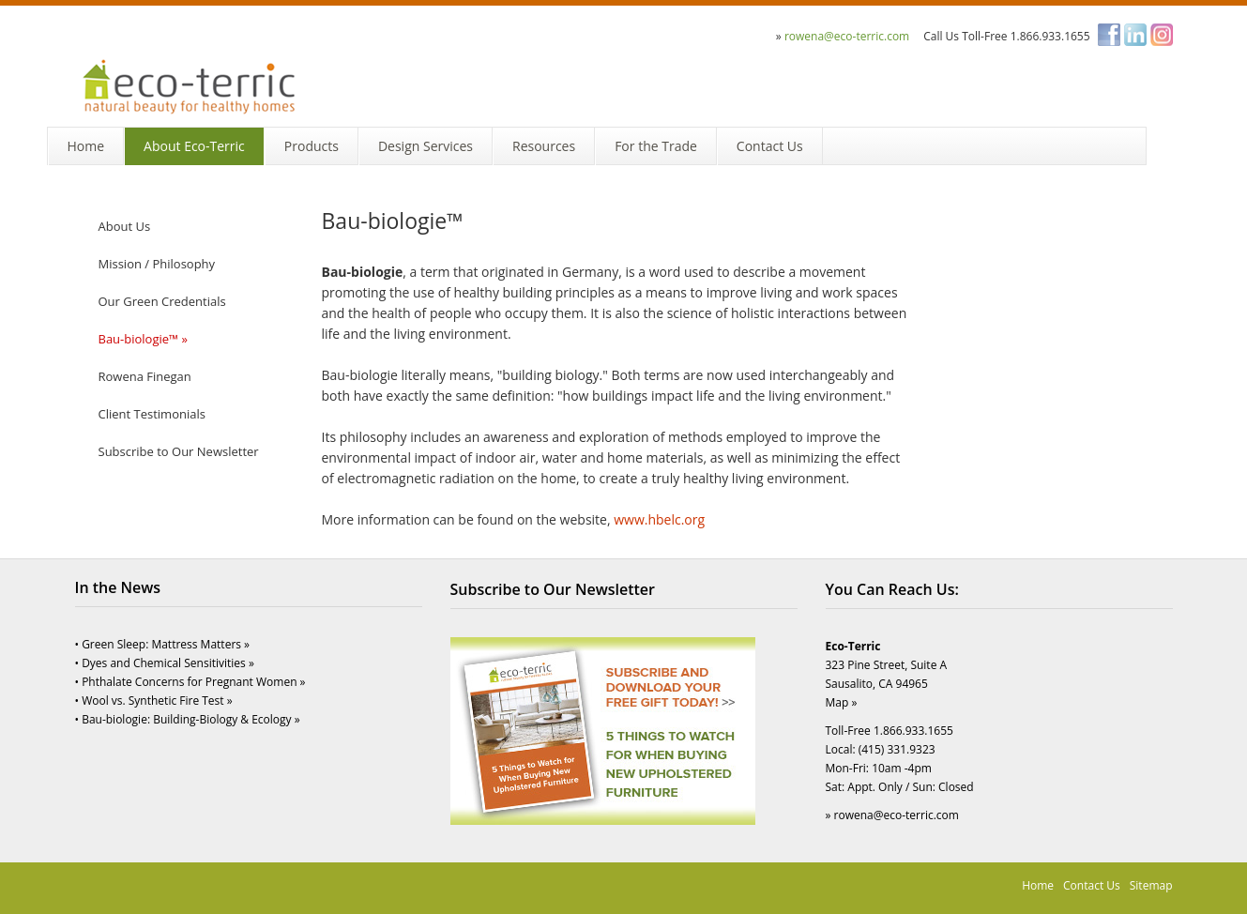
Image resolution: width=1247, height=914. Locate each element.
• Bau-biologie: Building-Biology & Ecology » (187, 719)
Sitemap (1151, 885)
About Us (125, 226)
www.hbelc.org (659, 519)
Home (1038, 885)
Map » (842, 702)
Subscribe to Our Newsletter (179, 451)
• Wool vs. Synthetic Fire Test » (154, 700)
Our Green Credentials (162, 301)
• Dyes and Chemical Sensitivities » (164, 663)
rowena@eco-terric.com (846, 36)
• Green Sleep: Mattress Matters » (163, 644)
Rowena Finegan (145, 376)
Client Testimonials (152, 413)
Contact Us (1091, 885)
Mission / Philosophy (157, 263)
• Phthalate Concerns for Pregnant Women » (190, 682)
